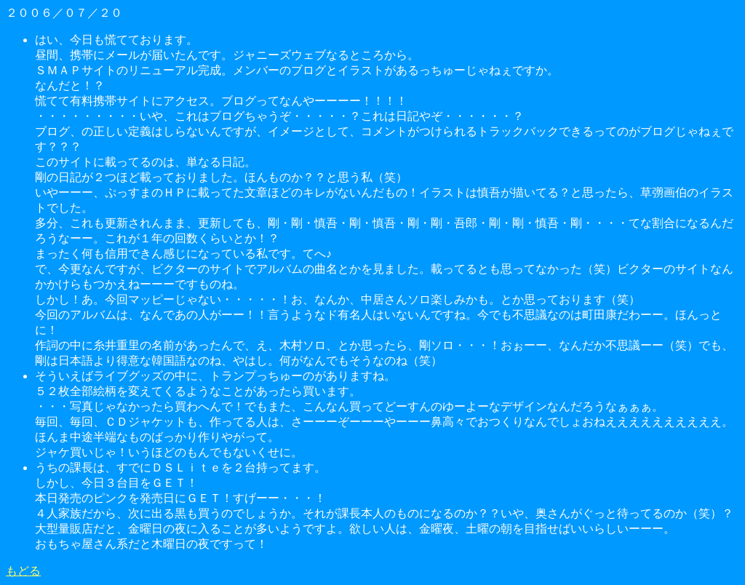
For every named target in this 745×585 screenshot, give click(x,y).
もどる (23, 571)
